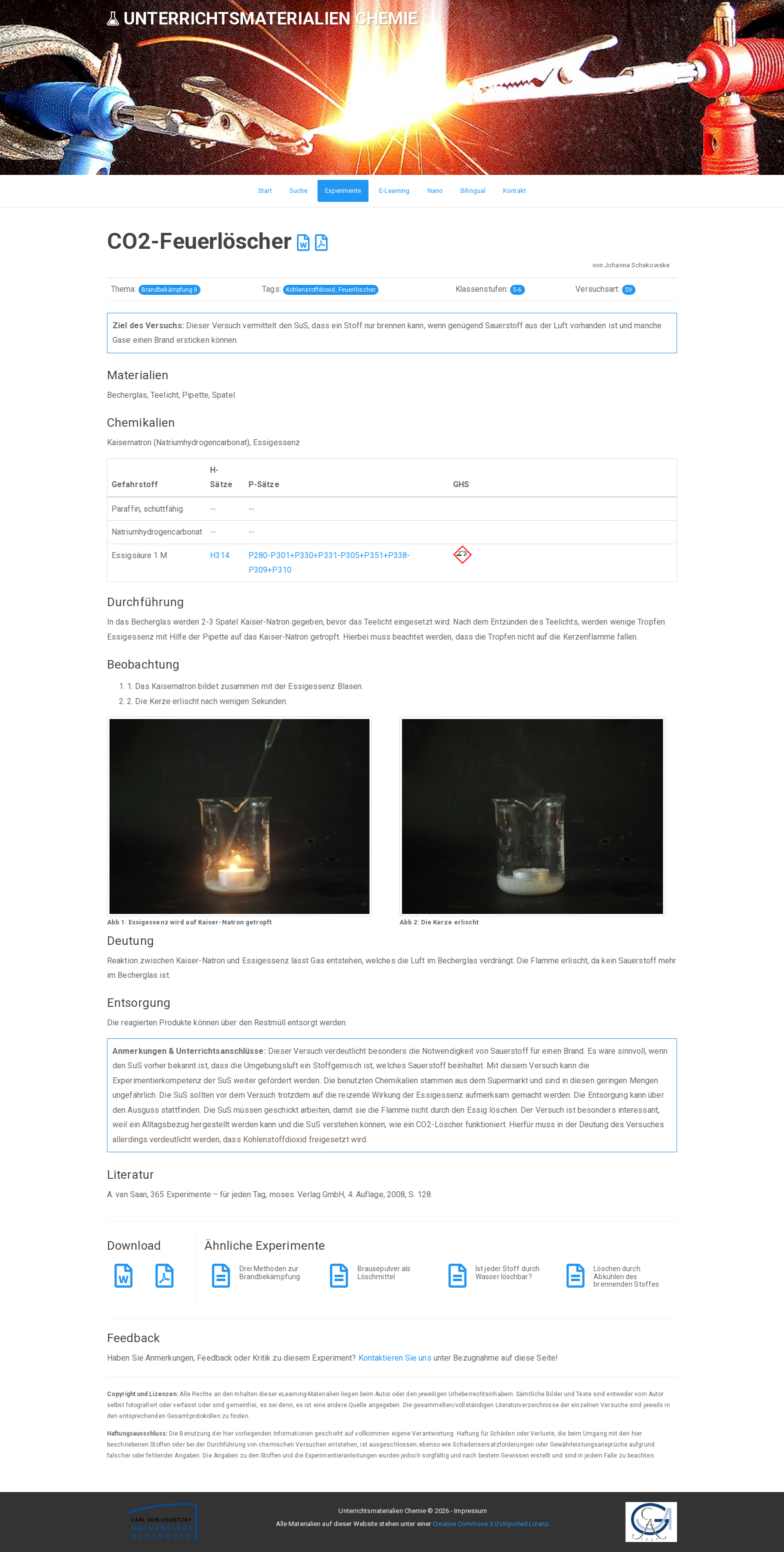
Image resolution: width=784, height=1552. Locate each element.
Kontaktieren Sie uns (395, 1358)
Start (265, 190)
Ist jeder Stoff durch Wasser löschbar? (508, 1272)
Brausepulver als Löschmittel (384, 1272)
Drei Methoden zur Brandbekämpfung (270, 1272)
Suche (299, 190)
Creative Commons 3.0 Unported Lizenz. (491, 1524)
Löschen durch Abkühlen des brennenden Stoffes (626, 1276)
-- (213, 509)
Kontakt (514, 190)
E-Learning (394, 190)
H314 (219, 555)
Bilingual (473, 190)
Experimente (343, 190)
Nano (435, 190)
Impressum (470, 1511)
